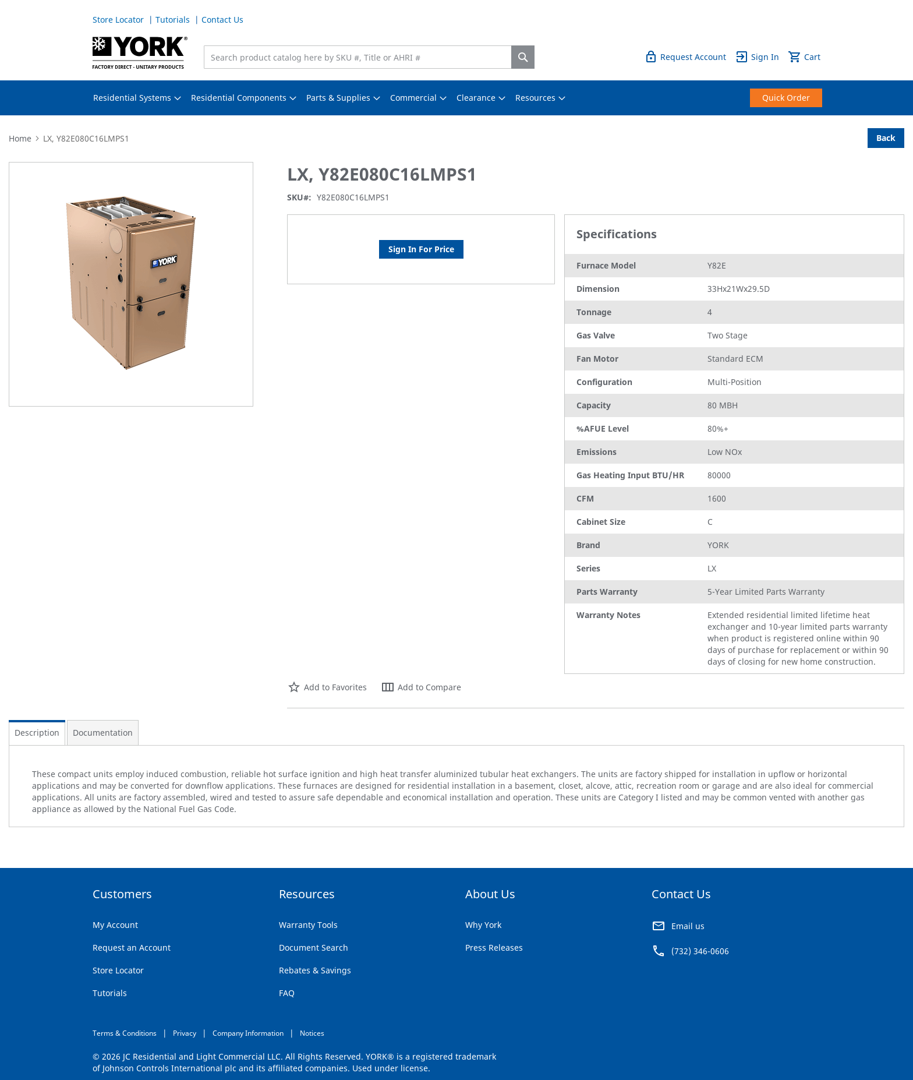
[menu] (456, 97)
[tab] (37, 733)
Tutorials (173, 19)
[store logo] (140, 53)
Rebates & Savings (315, 970)
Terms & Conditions (125, 1033)
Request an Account (132, 947)
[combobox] (360, 57)
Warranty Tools (308, 924)
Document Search (313, 947)
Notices (312, 1033)
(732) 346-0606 (700, 951)
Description (37, 732)
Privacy (184, 1033)
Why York (483, 924)
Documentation (103, 732)
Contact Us (222, 19)
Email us (688, 925)
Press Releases (494, 947)
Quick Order (796, 19)
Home (20, 138)
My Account (115, 924)
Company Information (248, 1033)
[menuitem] (132, 97)
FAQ (287, 992)
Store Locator (119, 19)
